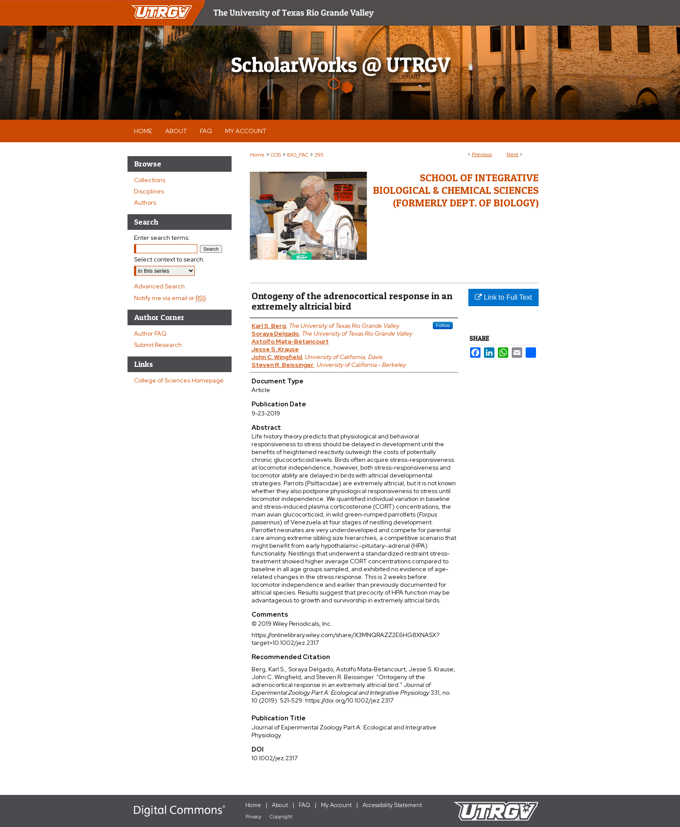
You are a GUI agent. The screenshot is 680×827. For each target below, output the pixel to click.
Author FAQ (150, 333)
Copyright (281, 817)
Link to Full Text (503, 297)
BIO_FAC (297, 154)
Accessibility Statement (392, 805)
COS (276, 154)
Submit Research (158, 345)
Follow (443, 325)
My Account (336, 805)
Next (512, 154)
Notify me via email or (170, 298)
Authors (145, 202)
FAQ (304, 805)
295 (319, 154)
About (280, 805)
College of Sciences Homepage (179, 380)
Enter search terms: (162, 238)
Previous (482, 154)
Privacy (253, 817)
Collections (149, 180)
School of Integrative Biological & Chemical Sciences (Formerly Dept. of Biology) (456, 190)
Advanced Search (159, 286)
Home (257, 154)
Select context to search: (169, 259)
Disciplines (149, 191)
